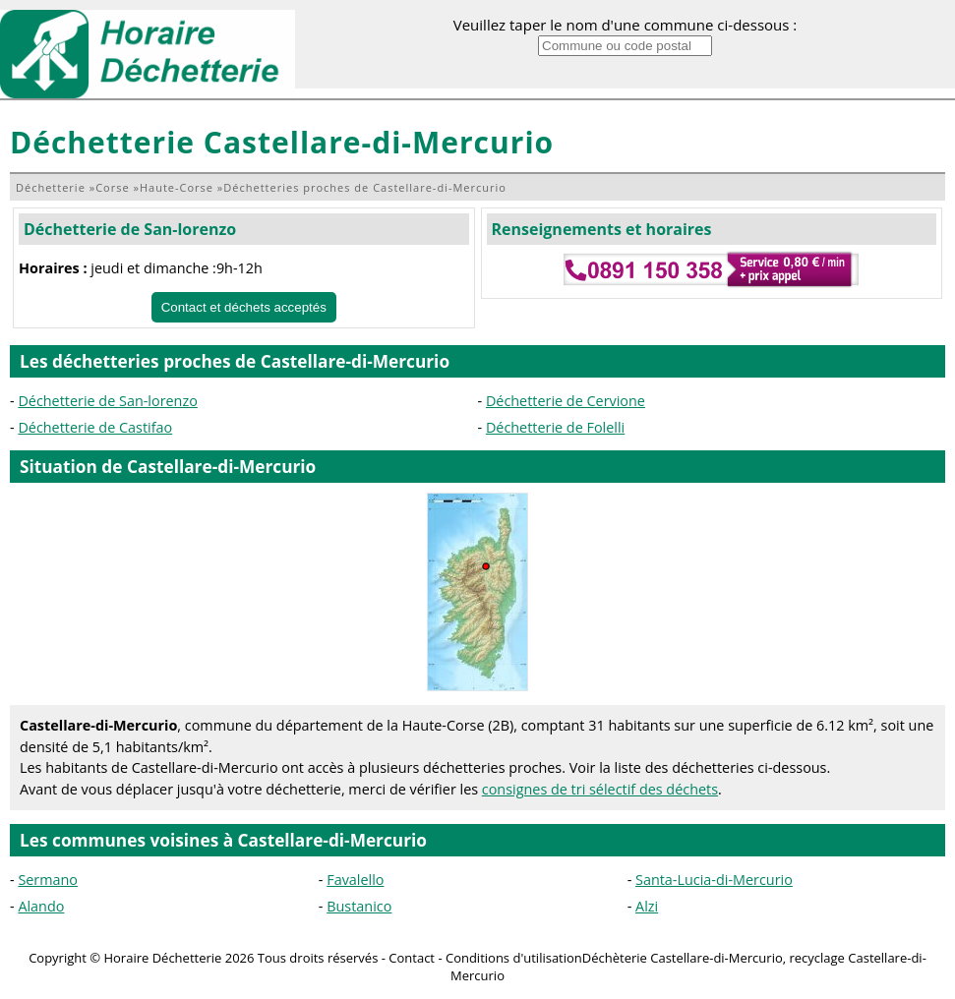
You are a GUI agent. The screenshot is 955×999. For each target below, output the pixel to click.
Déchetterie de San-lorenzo (130, 229)
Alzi (646, 906)
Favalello (355, 879)
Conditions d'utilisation (514, 958)
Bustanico (359, 906)
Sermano (48, 879)
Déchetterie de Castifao (95, 427)
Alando (41, 906)
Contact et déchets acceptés (244, 307)
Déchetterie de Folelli (555, 427)
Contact (411, 958)
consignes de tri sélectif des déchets (600, 789)
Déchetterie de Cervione (565, 400)
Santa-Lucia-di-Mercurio (714, 879)
